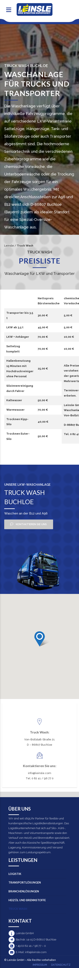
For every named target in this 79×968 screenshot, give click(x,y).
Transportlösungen (24, 882)
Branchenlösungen (23, 891)
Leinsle (9, 245)
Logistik (14, 874)
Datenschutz (61, 964)
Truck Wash (17, 908)
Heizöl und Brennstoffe (27, 900)
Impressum (40, 964)
